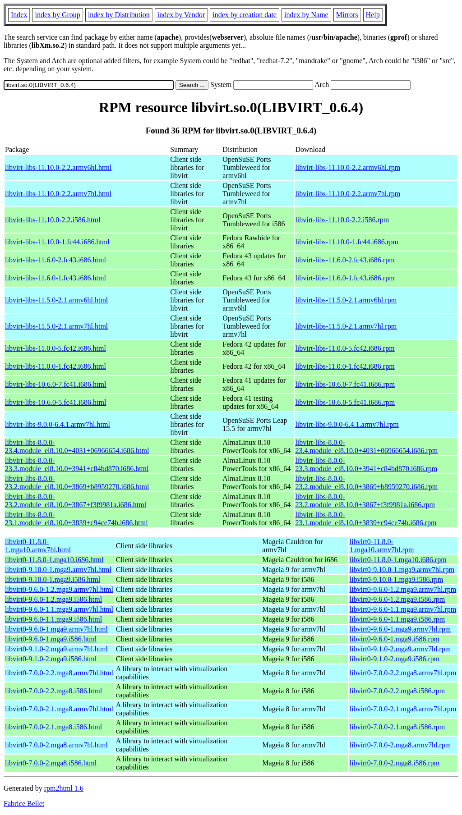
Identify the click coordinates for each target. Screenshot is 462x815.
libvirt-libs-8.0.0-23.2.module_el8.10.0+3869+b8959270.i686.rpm (366, 482)
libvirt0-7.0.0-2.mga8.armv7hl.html (56, 745)
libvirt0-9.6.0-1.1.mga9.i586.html (53, 619)
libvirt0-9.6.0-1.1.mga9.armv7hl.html (59, 609)
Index (19, 14)
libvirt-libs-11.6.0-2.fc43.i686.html (55, 260)
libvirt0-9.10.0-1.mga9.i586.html (52, 579)
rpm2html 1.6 (63, 788)
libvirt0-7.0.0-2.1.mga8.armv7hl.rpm (403, 709)
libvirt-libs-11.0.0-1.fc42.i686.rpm (344, 366)
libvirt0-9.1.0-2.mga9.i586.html (51, 659)
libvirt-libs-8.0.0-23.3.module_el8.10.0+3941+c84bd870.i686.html (76, 464)
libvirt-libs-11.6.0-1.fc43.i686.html (55, 278)
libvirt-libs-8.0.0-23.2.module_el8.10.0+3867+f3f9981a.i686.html (75, 500)
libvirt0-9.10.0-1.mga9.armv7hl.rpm (402, 569)
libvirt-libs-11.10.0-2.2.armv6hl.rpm (347, 167)
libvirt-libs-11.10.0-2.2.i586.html (52, 220)
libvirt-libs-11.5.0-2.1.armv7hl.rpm (346, 326)
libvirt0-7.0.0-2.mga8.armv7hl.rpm (400, 745)
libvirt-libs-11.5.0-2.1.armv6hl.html (56, 300)
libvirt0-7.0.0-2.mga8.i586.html (51, 763)
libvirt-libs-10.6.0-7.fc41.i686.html (55, 384)
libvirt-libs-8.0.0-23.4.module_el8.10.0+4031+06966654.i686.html (77, 446)
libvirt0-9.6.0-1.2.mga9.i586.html (53, 599)
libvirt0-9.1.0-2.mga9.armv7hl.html (56, 649)
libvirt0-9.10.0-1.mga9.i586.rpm (397, 579)
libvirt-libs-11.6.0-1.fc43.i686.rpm (344, 278)
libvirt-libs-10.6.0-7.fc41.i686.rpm (345, 384)
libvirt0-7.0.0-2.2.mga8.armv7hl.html (59, 673)
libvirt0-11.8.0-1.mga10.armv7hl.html (38, 546)
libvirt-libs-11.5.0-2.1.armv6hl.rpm (346, 300)
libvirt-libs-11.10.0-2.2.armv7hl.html (58, 193)
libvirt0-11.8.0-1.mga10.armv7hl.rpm (382, 546)
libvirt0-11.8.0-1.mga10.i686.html (54, 559)
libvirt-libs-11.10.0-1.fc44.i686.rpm (346, 242)
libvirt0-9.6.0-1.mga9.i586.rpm (395, 639)
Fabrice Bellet (24, 803)
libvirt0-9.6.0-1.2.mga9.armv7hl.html (59, 589)
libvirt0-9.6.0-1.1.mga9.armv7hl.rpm (403, 609)
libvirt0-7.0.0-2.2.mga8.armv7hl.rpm (403, 673)
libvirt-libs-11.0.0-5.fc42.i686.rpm (344, 348)
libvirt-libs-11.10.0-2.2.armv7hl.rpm (347, 193)
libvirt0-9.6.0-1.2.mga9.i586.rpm (397, 599)
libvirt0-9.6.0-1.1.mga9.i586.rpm (397, 619)
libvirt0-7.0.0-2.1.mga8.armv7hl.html (59, 709)
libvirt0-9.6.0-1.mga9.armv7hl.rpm (400, 629)
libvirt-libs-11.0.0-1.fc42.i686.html (55, 366)
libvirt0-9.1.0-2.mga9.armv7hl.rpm (400, 649)
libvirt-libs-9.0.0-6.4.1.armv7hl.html (57, 424)
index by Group (57, 14)
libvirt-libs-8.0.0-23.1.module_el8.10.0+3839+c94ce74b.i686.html (76, 519)
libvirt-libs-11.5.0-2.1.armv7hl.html (56, 326)
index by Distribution (119, 14)
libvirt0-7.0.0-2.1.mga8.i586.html (53, 727)
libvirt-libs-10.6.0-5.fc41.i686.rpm (345, 402)
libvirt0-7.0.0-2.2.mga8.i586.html (53, 691)
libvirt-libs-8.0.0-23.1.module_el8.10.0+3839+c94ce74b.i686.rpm (365, 519)
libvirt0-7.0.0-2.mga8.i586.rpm (395, 763)
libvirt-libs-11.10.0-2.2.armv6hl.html (58, 167)
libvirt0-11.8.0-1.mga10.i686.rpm (398, 559)
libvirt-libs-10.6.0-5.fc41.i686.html (55, 402)
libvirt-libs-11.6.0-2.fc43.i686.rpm (344, 260)
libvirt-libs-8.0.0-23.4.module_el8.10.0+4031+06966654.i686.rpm (366, 446)
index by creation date (245, 14)
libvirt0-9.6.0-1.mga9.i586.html (51, 639)
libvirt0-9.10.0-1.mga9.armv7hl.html (58, 569)
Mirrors (347, 14)
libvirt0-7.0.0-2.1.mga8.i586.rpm (397, 727)
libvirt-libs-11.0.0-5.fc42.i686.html (55, 348)
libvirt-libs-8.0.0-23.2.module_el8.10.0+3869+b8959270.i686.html (77, 482)
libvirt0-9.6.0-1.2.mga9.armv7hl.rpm (403, 589)
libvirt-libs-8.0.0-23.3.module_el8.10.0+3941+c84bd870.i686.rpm (366, 464)
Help (373, 14)
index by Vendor (181, 14)
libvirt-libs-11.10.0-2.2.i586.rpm (342, 220)
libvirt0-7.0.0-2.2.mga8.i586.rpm (397, 691)
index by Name (306, 14)
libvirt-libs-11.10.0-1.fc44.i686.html (57, 242)
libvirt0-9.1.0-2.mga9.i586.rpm (395, 659)
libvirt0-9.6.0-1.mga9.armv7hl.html (56, 629)
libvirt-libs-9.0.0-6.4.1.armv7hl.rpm (346, 424)
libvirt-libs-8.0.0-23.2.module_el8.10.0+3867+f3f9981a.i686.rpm (365, 500)
